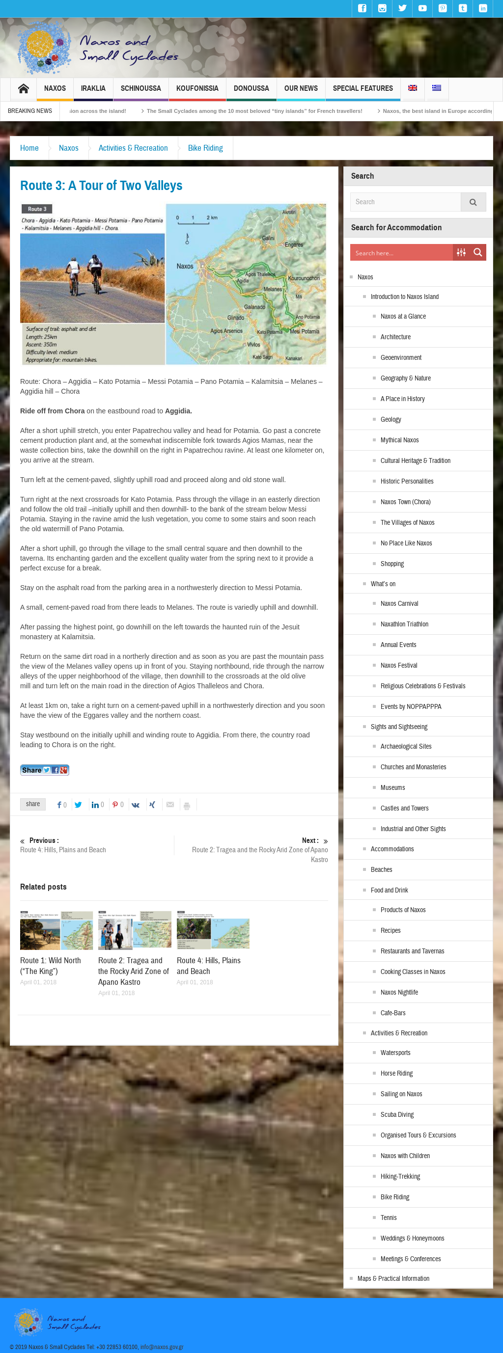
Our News (301, 92)
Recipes (391, 930)
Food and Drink (389, 890)
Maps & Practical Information (393, 1278)
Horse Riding (397, 1073)
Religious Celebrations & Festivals (423, 686)
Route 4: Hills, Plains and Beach (97, 845)
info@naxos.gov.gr (162, 1347)
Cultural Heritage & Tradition (415, 461)
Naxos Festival (399, 665)
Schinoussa (140, 92)
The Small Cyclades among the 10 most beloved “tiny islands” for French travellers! (362, 111)
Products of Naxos (403, 910)
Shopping (392, 564)
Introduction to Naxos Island (405, 297)
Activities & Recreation (133, 148)
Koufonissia (197, 92)
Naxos (55, 92)
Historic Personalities (407, 481)
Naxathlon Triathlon (404, 624)
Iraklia (93, 92)
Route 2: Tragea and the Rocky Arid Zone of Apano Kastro (251, 850)
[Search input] (402, 252)
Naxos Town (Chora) (406, 502)
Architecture (396, 337)
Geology (391, 419)
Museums (393, 788)
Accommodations (392, 849)
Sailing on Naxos (401, 1094)
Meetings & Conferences (411, 1259)
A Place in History (403, 399)
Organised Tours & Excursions (418, 1135)
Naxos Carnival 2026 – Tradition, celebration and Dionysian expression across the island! (118, 111)
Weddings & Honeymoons (413, 1238)
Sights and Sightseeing (399, 727)
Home (29, 148)
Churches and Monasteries (414, 767)
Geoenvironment (401, 357)
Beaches (381, 870)
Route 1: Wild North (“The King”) (50, 965)
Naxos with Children (405, 1156)
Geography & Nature (406, 378)
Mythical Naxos (400, 440)
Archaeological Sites (406, 746)
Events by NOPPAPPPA (411, 707)
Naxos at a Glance (403, 316)
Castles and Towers (405, 808)
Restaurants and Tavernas (413, 951)
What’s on (383, 584)
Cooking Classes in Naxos (413, 972)
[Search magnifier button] (478, 252)
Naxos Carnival (400, 603)
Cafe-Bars (393, 1013)
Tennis (389, 1218)
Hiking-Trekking (400, 1176)
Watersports (396, 1053)
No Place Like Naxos (406, 543)
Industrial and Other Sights (413, 829)
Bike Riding (205, 148)
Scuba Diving (397, 1114)
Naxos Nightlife (399, 992)
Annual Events (399, 645)
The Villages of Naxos (408, 522)
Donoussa (251, 92)
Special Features (363, 92)
